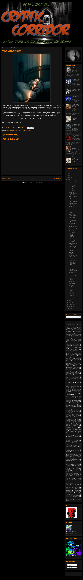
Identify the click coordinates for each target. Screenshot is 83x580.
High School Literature (76, 390)
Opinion (73, 442)
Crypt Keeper (77, 353)
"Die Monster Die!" (73, 226)
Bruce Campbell (70, 341)
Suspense (68, 470)
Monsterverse (68, 429)
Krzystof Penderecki (70, 407)
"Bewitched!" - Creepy (72, 253)
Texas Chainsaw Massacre (71, 473)
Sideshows (77, 463)
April (70, 300)
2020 (69, 173)
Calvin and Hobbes (70, 343)
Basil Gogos (68, 334)
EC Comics (69, 366)
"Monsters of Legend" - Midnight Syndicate (71, 236)
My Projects (78, 435)
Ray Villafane (78, 454)
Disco (74, 360)
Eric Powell (68, 368)
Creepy (69, 353)
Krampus (77, 406)
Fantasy (68, 371)
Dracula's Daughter (77, 363)
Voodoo (67, 494)
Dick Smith (77, 359)
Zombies (69, 500)
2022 (69, 171)
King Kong (72, 406)
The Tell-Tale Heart (25, 130)
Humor (67, 396)
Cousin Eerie (74, 349)
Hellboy (67, 390)
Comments (70, 567)
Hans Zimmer (68, 389)
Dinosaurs (68, 360)
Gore (78, 383)
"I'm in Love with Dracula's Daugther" (72, 211)
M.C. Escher (76, 414)
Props (67, 451)
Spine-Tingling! (72, 283)
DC (73, 358)
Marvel (75, 417)
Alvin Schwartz (77, 328)
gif (75, 381)
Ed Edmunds (78, 365)
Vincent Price (69, 492)
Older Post (57, 178)
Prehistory (68, 450)
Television (68, 471)
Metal (73, 420)
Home (32, 178)
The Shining (73, 479)
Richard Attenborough (71, 455)
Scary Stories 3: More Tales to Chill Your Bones (72, 277)
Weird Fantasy (75, 495)
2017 (69, 175)
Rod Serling (73, 456)
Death (71, 359)
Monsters (69, 427)
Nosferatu (76, 440)
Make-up (77, 416)
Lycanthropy (68, 414)
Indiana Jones (68, 400)
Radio (79, 452)
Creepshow (78, 352)
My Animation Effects (76, 432)
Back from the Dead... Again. (75, 136)
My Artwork (72, 434)
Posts (69, 565)
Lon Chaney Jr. (76, 410)
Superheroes (68, 469)
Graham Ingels (69, 385)
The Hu (72, 475)
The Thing (68, 482)
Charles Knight (76, 344)
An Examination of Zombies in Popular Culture (73, 269)
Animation (70, 329)
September (71, 298)
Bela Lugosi (75, 335)
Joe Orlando (73, 402)
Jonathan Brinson (71, 531)
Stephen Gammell (74, 468)
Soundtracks (69, 465)
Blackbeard (68, 338)
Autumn (71, 333)
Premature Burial (75, 450)
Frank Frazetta (75, 373)
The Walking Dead (72, 483)
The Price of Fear (70, 478)
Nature (76, 436)
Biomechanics (75, 336)
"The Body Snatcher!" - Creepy (75, 118)
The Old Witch (76, 477)
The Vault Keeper (76, 482)
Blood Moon (74, 338)
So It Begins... (72, 295)
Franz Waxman (69, 376)
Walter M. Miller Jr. (75, 494)
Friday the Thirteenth (70, 377)
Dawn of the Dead (74, 357)
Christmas (68, 345)
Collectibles (68, 347)
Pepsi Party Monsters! (71, 293)
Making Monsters (69, 417)
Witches (67, 497)
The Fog (75, 474)
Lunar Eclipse (76, 412)
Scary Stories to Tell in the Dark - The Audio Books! (73, 248)
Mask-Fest (72, 419)
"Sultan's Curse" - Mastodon (76, 147)
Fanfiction (77, 369)
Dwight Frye (77, 364)
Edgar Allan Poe (15, 130)
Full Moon (77, 377)
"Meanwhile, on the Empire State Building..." (72, 264)
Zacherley (76, 499)
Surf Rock (76, 469)
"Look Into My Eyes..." (75, 97)
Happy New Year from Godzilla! (76, 90)
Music (72, 431)
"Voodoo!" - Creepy (71, 289)
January (71, 306)
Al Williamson (74, 327)
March (70, 302)
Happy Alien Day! (76, 124)
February (71, 304)
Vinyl (77, 492)
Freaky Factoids (76, 376)
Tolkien (67, 486)
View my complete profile (72, 533)
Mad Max (68, 416)
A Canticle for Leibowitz (70, 324)
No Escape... (72, 281)
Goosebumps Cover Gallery (72, 215)
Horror (68, 395)
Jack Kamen (68, 401)
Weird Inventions (69, 496)
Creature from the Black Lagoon (73, 351)
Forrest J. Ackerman (75, 372)
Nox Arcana (74, 441)
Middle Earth (71, 421)
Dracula (69, 363)
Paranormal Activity (75, 444)
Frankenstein (69, 374)
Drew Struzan (70, 364)
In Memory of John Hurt (75, 68)
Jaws (67, 402)
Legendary (77, 407)
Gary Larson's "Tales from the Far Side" (73, 193)
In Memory (75, 399)
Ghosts (71, 381)
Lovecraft (68, 412)
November (71, 183)
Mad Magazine (75, 415)
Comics (78, 347)
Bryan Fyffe (77, 341)
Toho (76, 484)
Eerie (78, 367)
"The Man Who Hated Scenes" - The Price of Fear (73, 219)
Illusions (72, 397)
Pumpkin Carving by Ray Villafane (73, 200)
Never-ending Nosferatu (72, 240)
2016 (69, 177)
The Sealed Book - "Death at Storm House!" (73, 257)
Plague (75, 447)
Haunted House (76, 389)
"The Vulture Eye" (73, 228)
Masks (77, 419)
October (71, 185)
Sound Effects (76, 464)
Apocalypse (76, 329)
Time (72, 484)
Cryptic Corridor (71, 354)
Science (76, 459)
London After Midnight (72, 411)
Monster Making (71, 425)
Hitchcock (77, 391)
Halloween (69, 387)
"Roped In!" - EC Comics (72, 273)
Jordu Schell (73, 405)
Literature (68, 409)
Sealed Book (74, 461)
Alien (71, 328)
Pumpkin (74, 452)
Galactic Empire (73, 378)
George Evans (73, 379)
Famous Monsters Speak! (73, 197)
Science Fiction (70, 460)
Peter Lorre (68, 445)
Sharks (79, 461)
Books (73, 339)
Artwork (9, 130)
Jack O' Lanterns (75, 401)
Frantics (77, 374)
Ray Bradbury (71, 454)
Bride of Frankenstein (76, 340)
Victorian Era (69, 491)
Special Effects (77, 465)
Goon (67, 383)
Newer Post (6, 178)
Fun (66, 378)
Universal (68, 488)
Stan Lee (75, 466)
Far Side (74, 371)
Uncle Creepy (74, 487)
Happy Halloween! (73, 186)
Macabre (68, 415)
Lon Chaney (69, 410)
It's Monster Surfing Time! (72, 286)
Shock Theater (70, 463)
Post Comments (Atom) (35, 182)
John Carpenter (73, 404)
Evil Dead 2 (76, 368)
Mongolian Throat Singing (72, 424)
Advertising (74, 325)
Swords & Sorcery (76, 470)
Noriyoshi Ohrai (73, 439)
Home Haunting (75, 393)
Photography (73, 446)
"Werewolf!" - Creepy (72, 207)
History (69, 391)
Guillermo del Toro (75, 386)
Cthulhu (74, 355)
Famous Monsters (70, 369)
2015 (69, 179)
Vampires (76, 490)
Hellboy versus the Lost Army (73, 244)
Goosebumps (72, 383)
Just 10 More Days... (72, 224)
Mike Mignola (75, 423)
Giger (79, 381)
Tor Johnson (73, 486)
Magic (73, 416)
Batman (74, 334)
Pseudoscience (75, 451)
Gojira (78, 382)
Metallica (79, 420)
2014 (69, 308)
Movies (78, 429)
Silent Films (68, 464)
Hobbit (67, 393)
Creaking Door (69, 350)
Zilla (80, 499)
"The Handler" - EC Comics (72, 231)
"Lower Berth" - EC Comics (72, 189)
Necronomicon (68, 437)
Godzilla (70, 382)
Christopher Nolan (76, 345)
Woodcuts (73, 497)
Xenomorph (69, 499)
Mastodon (68, 420)
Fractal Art (68, 373)
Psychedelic (68, 452)
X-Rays (79, 497)
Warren (67, 495)
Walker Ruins (72, 260)
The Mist (77, 475)
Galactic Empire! (76, 79)
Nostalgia (68, 441)
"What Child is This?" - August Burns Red (75, 105)
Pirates (71, 447)
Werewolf (76, 496)
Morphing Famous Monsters (73, 204)
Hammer (77, 387)
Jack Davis (76, 400)
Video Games (76, 491)
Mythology (70, 436)
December (71, 181)
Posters (76, 449)
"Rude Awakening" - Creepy (75, 160)
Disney (78, 360)
